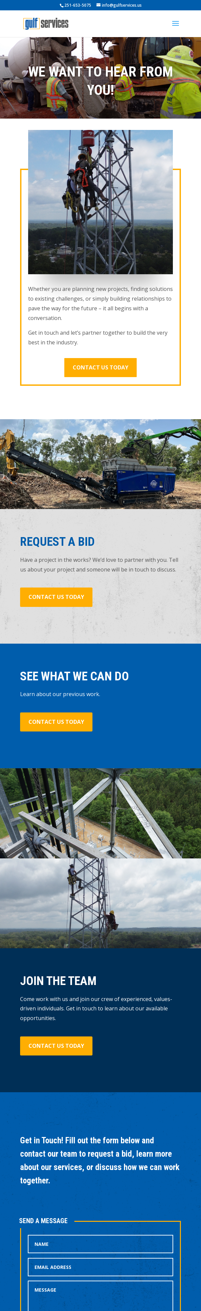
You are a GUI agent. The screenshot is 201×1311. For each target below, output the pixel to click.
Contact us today (100, 367)
